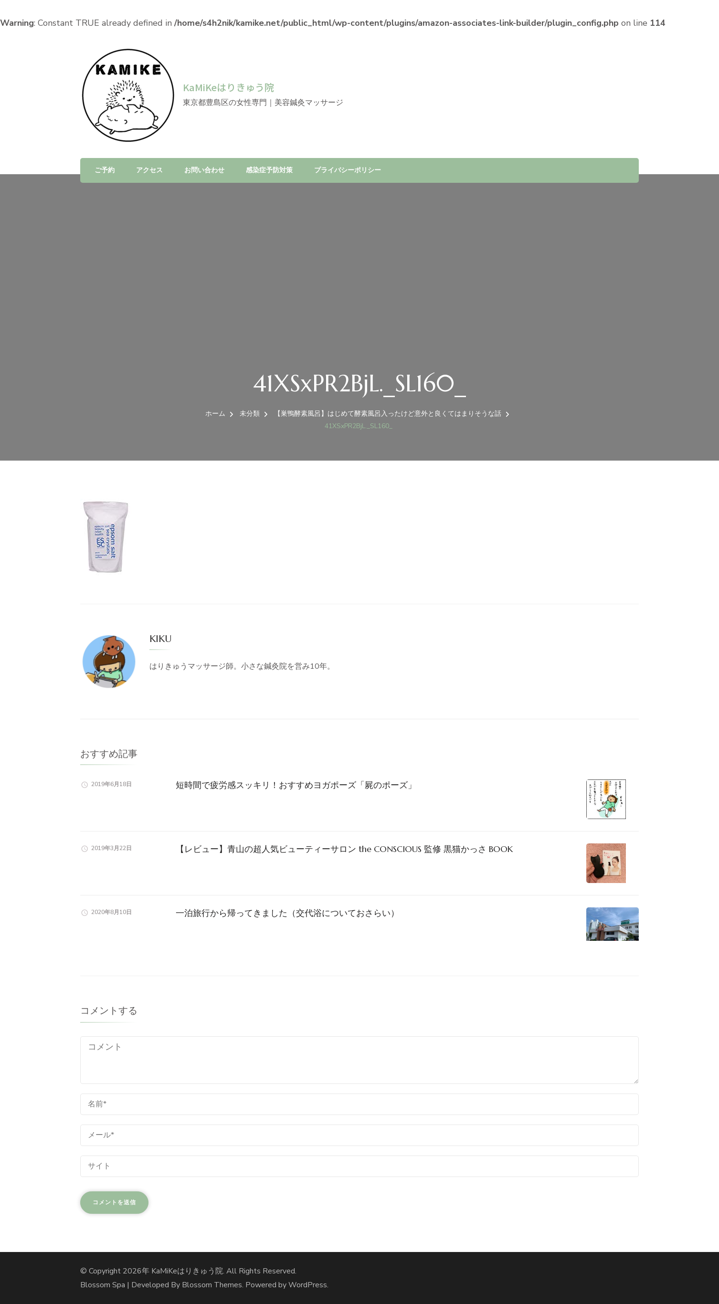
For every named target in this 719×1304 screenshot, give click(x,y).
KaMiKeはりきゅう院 (228, 87)
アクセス (149, 170)
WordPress (307, 1285)
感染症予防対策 (269, 170)
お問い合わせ (204, 170)
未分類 (250, 413)
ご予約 (105, 170)
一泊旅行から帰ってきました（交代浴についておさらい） (287, 912)
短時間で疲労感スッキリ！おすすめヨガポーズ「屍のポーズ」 (296, 784)
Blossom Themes (212, 1285)
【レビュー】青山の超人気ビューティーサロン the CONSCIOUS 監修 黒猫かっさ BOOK (344, 848)
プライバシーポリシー (347, 170)
